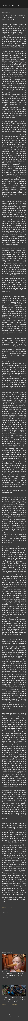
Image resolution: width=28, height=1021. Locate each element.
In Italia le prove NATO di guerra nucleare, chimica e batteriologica (13, 1000)
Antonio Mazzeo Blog (10, 5)
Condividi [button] (4, 907)
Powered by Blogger (14, 1014)
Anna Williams (18, 1016)
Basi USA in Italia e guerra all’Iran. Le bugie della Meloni (13, 975)
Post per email (11, 907)
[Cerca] (25, 2)
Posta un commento (12, 979)
